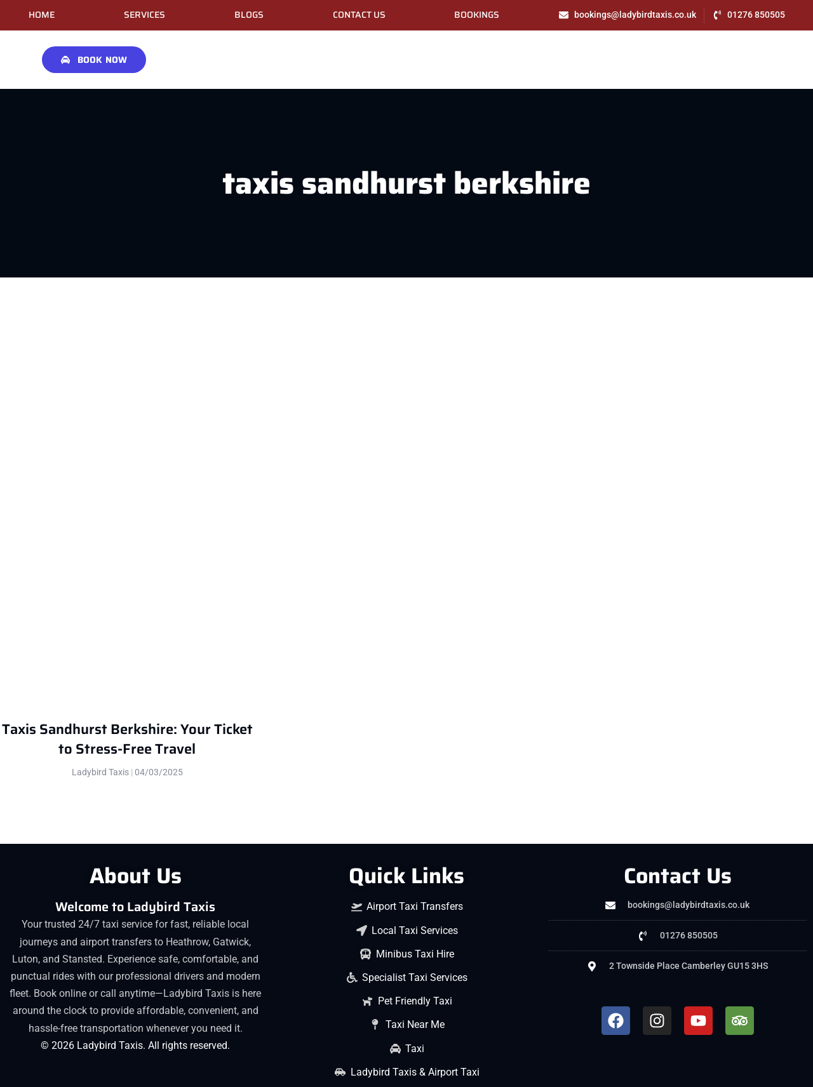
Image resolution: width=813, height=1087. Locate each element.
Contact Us (359, 15)
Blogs (249, 15)
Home (42, 15)
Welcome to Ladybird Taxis (135, 907)
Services (144, 15)
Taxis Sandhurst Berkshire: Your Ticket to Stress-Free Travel (127, 739)
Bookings (476, 15)
